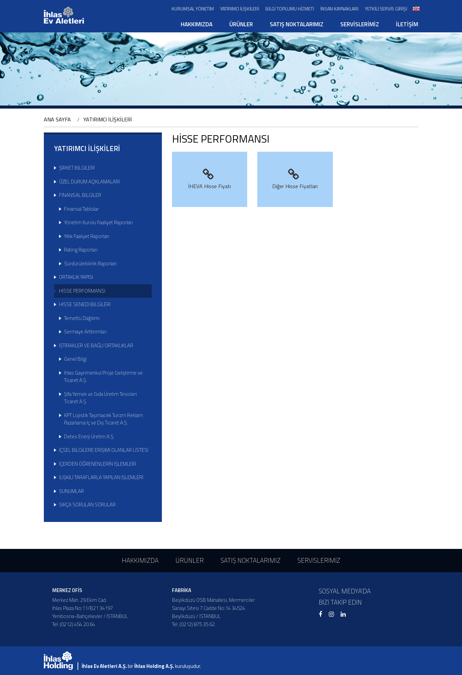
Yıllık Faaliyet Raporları (86, 236)
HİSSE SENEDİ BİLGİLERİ (85, 304)
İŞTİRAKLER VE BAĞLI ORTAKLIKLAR (96, 345)
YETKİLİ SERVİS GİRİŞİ (386, 8)
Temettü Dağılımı (81, 318)
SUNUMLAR (71, 491)
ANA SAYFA (57, 119)
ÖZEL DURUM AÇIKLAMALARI (89, 181)
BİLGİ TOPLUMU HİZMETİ (289, 8)
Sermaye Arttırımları (85, 331)
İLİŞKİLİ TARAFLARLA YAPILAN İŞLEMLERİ (101, 477)
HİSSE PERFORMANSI (82, 291)
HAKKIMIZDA (196, 24)
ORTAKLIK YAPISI (76, 277)
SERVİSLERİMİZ (359, 24)
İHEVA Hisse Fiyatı (209, 179)
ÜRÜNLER (241, 24)
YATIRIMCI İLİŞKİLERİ (239, 8)
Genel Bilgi (75, 359)
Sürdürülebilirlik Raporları (90, 263)
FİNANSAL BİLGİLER (80, 195)
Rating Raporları (80, 250)
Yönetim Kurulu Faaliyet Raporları (98, 222)
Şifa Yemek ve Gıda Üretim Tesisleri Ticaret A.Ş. (100, 398)
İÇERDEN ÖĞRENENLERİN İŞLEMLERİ (97, 464)
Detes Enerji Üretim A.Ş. (89, 436)
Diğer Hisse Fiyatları (294, 179)
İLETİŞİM (407, 24)
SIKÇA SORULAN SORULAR (87, 504)
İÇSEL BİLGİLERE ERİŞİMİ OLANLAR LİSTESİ (103, 450)
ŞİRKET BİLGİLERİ (77, 168)
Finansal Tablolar (81, 209)
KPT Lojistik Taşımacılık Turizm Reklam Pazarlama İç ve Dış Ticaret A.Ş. (103, 419)
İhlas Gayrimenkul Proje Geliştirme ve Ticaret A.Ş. (103, 376)
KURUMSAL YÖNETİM (193, 8)
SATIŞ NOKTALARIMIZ (296, 24)
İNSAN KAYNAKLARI (339, 8)
